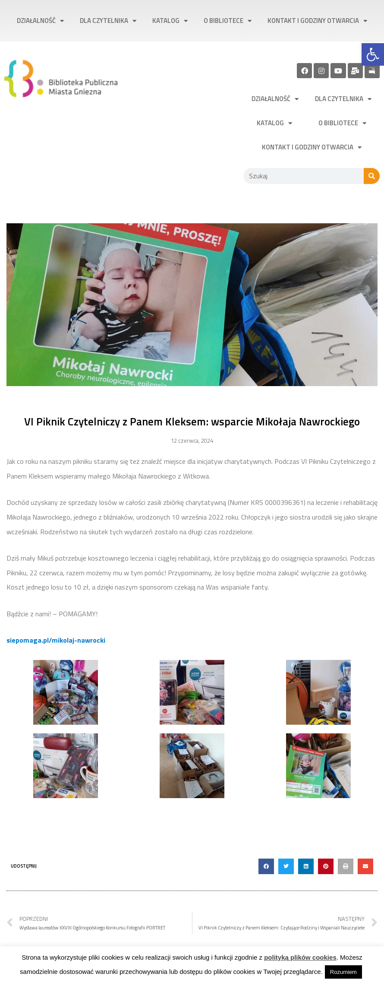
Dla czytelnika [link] (108, 21)
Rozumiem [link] (343, 972)
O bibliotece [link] (228, 21)
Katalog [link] (170, 21)
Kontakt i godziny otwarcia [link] (317, 21)
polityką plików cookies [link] (300, 957)
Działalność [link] (40, 21)
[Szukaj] (372, 176)
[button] (266, 866)
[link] (373, 54)
